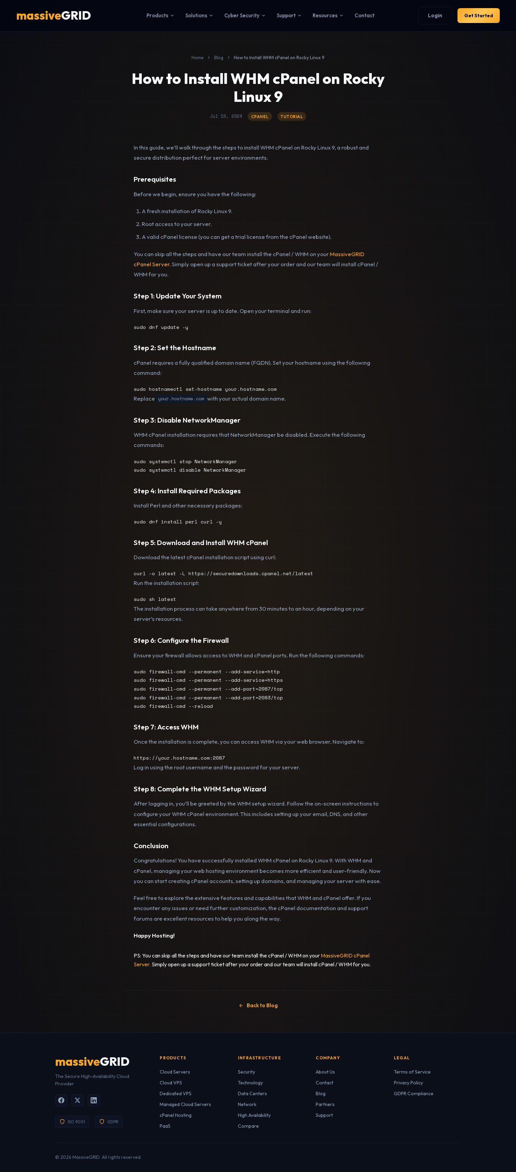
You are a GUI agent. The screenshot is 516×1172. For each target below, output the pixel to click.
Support (285, 15)
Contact (361, 15)
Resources (324, 15)
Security (246, 1072)
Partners (325, 1104)
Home (198, 57)
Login (427, 15)
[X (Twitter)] (77, 1100)
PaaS (165, 1126)
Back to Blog (258, 1005)
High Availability (254, 1115)
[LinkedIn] (94, 1100)
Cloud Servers (175, 1072)
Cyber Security (241, 15)
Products (157, 15)
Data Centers (252, 1093)
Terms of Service (412, 1072)
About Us (325, 1072)
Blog (218, 57)
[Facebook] (61, 1100)
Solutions (196, 15)
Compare (248, 1126)
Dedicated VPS (176, 1093)
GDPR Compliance (413, 1093)
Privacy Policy (408, 1083)
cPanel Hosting (176, 1115)
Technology (250, 1083)
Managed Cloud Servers (185, 1104)
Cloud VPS (171, 1083)
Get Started (474, 15)
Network (247, 1104)
